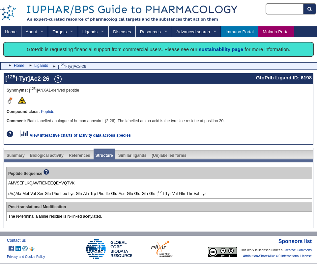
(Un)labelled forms (169, 155)
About (31, 31)
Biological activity (47, 155)
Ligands (90, 31)
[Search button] (309, 8)
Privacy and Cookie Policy (26, 257)
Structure (104, 155)
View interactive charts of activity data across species (75, 135)
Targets (59, 31)
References (79, 155)
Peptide (47, 111)
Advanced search (193, 31)
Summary (16, 155)
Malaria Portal (276, 31)
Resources (150, 31)
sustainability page (221, 49)
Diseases (122, 31)
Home (10, 31)
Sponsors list (295, 241)
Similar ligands (132, 155)
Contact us (16, 240)
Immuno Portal (239, 31)
